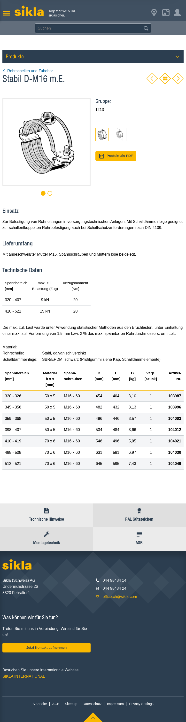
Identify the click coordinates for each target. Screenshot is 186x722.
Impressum (115, 704)
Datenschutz (92, 704)
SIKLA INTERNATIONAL (23, 676)
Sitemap (71, 704)
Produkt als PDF (116, 156)
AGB (56, 704)
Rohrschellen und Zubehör (27, 71)
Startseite (39, 704)
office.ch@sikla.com (120, 597)
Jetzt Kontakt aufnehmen (46, 648)
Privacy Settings (141, 704)
